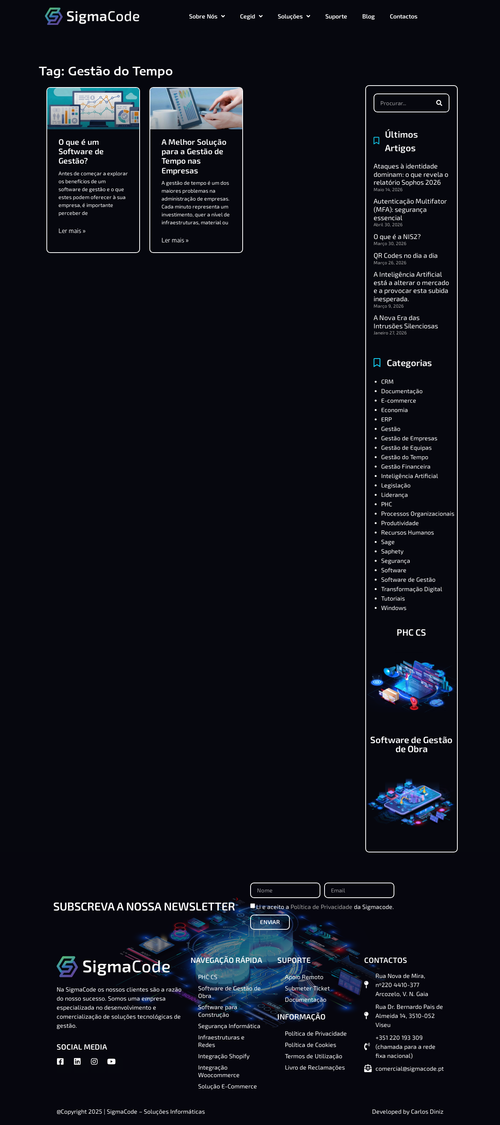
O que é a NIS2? (397, 236)
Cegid (251, 16)
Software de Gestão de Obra (411, 744)
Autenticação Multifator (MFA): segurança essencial (410, 209)
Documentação (402, 390)
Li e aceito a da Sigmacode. (325, 906)
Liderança (394, 494)
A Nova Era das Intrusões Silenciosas (406, 321)
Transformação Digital (411, 588)
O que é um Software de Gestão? (81, 151)
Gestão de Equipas (406, 447)
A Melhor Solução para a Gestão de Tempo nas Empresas (194, 156)
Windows (393, 607)
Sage (388, 541)
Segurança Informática (229, 1025)
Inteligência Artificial (409, 475)
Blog (368, 16)
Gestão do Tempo (404, 456)
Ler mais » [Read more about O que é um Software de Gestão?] (72, 231)
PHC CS (411, 632)
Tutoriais (393, 598)
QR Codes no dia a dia (406, 255)
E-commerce (398, 400)
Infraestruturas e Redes (221, 1040)
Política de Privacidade (321, 906)
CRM (387, 381)
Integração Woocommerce (219, 1071)
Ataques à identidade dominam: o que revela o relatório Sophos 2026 (411, 174)
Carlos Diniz (427, 1111)
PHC (386, 503)
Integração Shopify (223, 1055)
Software (393, 569)
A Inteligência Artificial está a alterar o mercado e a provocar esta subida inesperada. (411, 286)
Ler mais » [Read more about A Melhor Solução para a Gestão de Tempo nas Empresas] (175, 240)
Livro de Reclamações (315, 1067)
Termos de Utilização (313, 1055)
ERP (386, 419)
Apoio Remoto (304, 976)
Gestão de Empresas (409, 437)
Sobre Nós (207, 16)
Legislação (396, 485)
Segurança (395, 560)
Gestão (390, 428)
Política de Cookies (310, 1044)
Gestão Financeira (406, 466)
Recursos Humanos (407, 532)
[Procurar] (439, 103)
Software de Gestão (408, 579)
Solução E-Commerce (227, 1086)
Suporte (336, 16)
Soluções (294, 16)
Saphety (392, 551)
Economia (394, 409)
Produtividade (400, 522)
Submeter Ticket (307, 988)
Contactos (403, 16)
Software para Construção (217, 1010)
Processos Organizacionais (417, 513)
